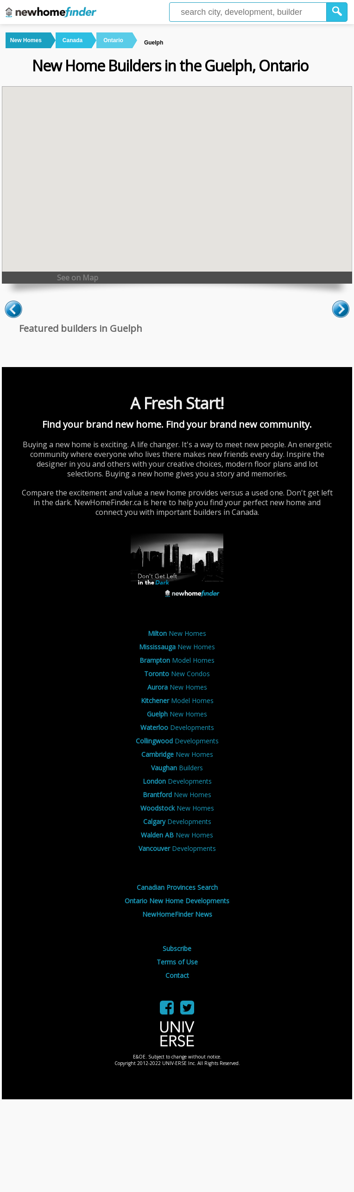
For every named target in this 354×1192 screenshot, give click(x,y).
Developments (177, 727)
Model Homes (177, 660)
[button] (337, 12)
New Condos (177, 673)
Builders (177, 767)
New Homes (177, 633)
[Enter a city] (248, 12)
